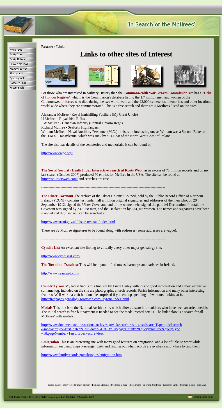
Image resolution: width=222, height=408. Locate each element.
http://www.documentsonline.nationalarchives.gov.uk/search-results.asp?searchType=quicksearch (111, 325)
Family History (82, 384)
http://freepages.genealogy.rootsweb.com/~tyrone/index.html (85, 299)
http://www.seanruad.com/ (60, 273)
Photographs (135, 384)
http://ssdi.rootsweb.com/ (59, 179)
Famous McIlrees (101, 384)
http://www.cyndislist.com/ (60, 256)
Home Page (54, 384)
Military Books (187, 384)
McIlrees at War (119, 384)
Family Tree (67, 384)
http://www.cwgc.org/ (57, 153)
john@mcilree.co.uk (203, 396)
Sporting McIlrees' (152, 384)
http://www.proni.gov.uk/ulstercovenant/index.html (78, 222)
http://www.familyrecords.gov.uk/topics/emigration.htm (81, 355)
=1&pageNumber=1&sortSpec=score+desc (72, 333)
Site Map (201, 384)
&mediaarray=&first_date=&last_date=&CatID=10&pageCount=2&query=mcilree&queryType (110, 329)
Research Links (170, 384)
